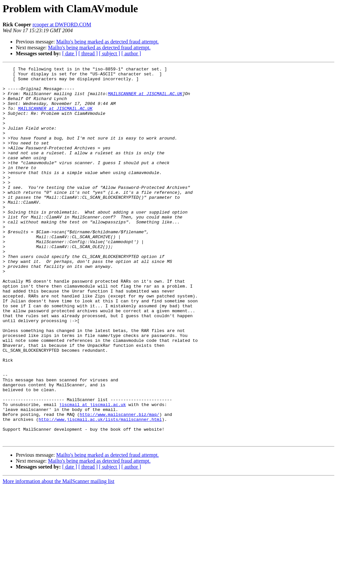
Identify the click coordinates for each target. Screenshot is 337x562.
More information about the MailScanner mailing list (58, 556)
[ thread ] (88, 53)
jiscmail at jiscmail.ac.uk (92, 472)
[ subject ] (109, 53)
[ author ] (131, 53)
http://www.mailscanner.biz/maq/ (119, 484)
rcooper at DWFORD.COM (62, 24)
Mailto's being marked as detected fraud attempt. (107, 41)
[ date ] (69, 53)
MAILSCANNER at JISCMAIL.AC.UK (145, 99)
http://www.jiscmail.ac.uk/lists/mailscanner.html (100, 490)
